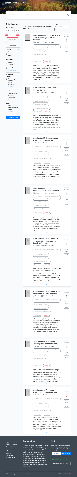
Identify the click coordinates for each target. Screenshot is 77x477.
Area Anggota (10, 457)
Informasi (9, 451)
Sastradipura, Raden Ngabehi (40, 54)
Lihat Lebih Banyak (11, 70)
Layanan (8, 453)
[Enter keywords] (56, 453)
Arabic (9, 105)
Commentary (11, 79)
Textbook (10, 64)
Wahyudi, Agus (37, 61)
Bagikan (51, 42)
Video (9, 55)
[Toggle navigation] (73, 3)
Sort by (56, 24)
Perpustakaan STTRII (11, 98)
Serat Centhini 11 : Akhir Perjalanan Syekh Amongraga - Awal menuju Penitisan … (46, 37)
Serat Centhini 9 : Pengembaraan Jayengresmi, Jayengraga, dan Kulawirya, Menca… (45, 241)
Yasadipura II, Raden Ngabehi (40, 51)
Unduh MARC (66, 47)
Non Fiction (11, 84)
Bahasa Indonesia (13, 107)
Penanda (45, 42)
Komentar (36, 42)
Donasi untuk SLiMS (59, 459)
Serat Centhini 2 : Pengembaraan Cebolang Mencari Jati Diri (45, 139)
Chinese (10, 109)
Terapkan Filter (13, 118)
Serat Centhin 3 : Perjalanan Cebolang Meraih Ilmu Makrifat (45, 391)
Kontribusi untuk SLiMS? (60, 464)
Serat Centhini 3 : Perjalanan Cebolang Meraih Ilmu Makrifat (45, 343)
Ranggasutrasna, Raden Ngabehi (41, 58)
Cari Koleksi (66, 453)
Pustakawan (10, 455)
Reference (10, 62)
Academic (10, 80)
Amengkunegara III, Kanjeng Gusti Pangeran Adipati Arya (46, 46)
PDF (9, 52)
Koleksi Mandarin (12, 93)
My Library (11, 95)
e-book (10, 66)
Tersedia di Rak (12, 45)
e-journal (10, 68)
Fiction (10, 82)
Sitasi (66, 51)
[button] (47, 81)
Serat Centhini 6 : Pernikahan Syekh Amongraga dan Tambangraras (46, 292)
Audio (9, 54)
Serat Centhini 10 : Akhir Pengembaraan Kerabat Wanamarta (46, 189)
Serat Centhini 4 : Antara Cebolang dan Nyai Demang (46, 89)
